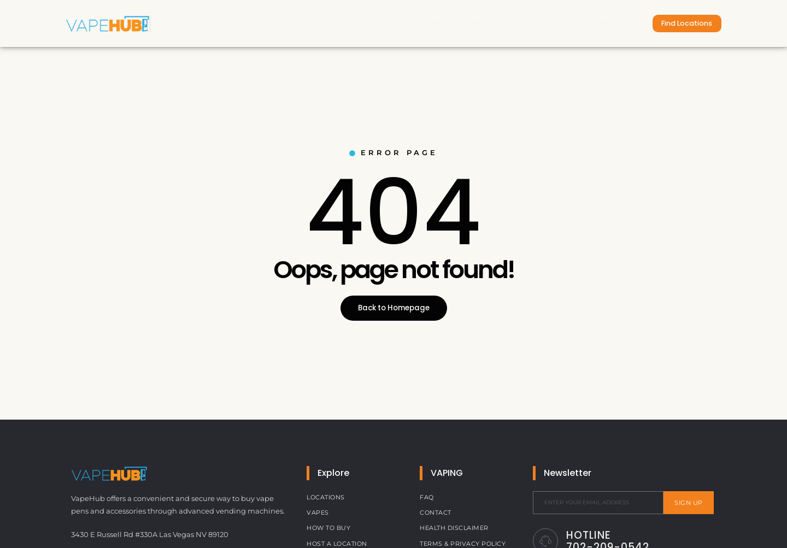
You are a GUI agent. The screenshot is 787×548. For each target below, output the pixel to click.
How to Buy (485, 22)
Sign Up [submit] (688, 502)
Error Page (393, 152)
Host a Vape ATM (579, 22)
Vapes (417, 22)
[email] (598, 502)
